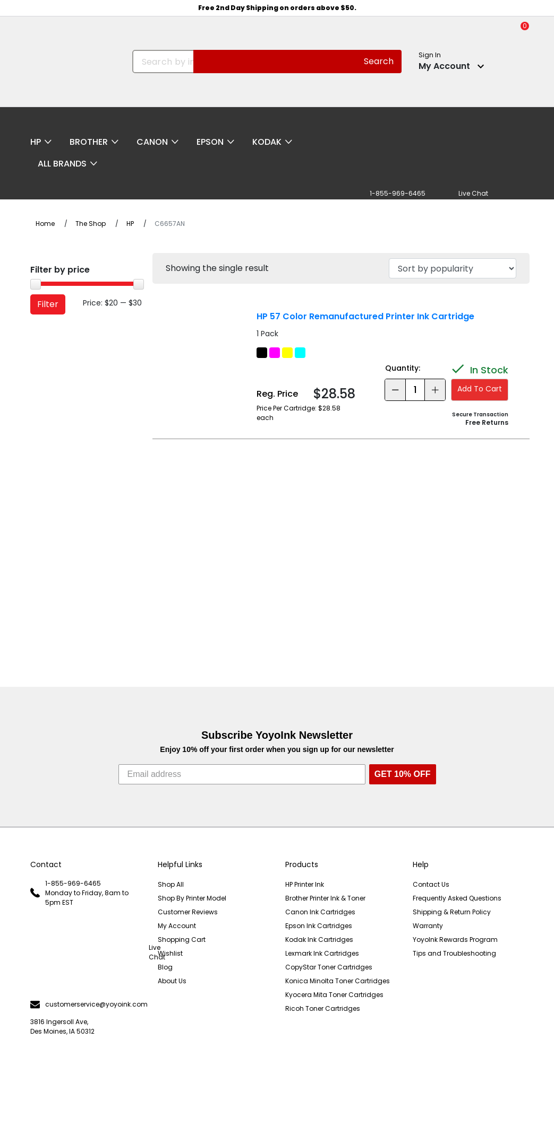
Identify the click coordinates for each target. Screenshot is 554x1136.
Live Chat (86, 952)
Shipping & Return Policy (452, 911)
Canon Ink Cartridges (320, 911)
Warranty (428, 925)
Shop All (171, 884)
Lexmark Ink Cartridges (322, 953)
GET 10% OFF (402, 774)
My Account (177, 925)
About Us (172, 980)
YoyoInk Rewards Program (455, 939)
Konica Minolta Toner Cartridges (337, 980)
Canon (152, 142)
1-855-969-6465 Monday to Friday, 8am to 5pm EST (79, 893)
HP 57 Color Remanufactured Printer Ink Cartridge (365, 316)
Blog (165, 967)
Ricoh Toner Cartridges (322, 1008)
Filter (47, 304)
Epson (210, 142)
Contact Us (431, 884)
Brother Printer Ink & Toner (325, 898)
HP (35, 142)
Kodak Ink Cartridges (319, 939)
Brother (89, 142)
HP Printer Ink (304, 884)
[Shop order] (452, 268)
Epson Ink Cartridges (318, 925)
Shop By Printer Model (192, 898)
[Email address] (241, 774)
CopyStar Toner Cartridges (328, 967)
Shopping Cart (182, 939)
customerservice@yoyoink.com (86, 1005)
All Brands (62, 164)
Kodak (267, 142)
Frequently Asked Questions (457, 898)
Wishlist (170, 953)
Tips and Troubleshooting (454, 953)
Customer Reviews (188, 911)
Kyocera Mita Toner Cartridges (334, 994)
